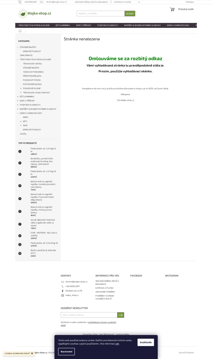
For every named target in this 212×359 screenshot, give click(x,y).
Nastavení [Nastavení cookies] (66, 351)
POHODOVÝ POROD (32, 80)
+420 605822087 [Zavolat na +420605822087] (72, 286)
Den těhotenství (106, 334)
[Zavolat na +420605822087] (29, 2)
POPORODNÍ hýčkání (32, 84)
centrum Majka (122, 334)
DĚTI (23, 122)
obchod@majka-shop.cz (76, 281)
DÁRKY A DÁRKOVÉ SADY (29, 113)
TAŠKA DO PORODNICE (33, 72)
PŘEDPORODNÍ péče (32, 76)
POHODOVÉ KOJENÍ (30, 89)
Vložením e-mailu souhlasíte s (88, 324)
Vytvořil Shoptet (186, 352)
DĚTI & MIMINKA (25, 97)
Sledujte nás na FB (73, 290)
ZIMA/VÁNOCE (26, 55)
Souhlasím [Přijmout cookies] (146, 342)
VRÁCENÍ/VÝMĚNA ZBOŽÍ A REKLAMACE (91, 2)
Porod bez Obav (90, 334)
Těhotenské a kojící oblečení (34, 93)
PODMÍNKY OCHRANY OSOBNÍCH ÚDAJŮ (104, 297)
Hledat (130, 13)
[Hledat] (106, 13)
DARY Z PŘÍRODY (26, 101)
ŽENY (24, 126)
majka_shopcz (72, 295)
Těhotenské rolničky (32, 63)
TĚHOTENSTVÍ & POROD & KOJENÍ (34, 60)
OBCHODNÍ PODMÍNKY (105, 291)
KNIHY (25, 117)
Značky (23, 133)
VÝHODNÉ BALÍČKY (26, 47)
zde (117, 343)
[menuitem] (33, 25)
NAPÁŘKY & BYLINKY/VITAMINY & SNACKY (36, 109)
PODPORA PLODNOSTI (28, 105)
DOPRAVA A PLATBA (122, 2)
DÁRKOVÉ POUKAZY (32, 51)
